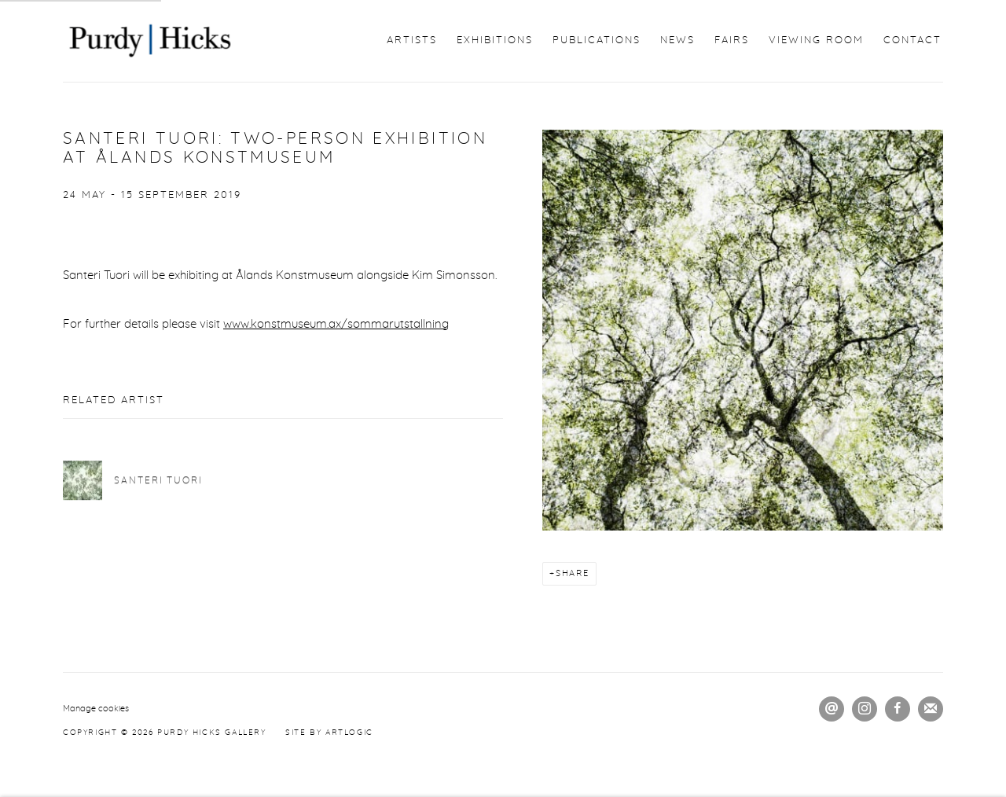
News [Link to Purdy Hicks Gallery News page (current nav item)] (677, 40)
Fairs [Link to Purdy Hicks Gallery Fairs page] (731, 40)
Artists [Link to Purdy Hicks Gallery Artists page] (412, 40)
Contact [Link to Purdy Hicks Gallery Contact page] (912, 40)
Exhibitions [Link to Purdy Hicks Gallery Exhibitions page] (495, 40)
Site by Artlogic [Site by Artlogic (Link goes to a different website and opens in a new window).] (329, 732)
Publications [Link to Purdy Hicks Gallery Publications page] (597, 40)
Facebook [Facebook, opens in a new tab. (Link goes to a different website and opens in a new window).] (897, 709)
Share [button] (572, 573)
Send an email (831, 709)
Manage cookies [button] (96, 708)
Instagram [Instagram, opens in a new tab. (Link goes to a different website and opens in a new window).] (864, 709)
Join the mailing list (930, 709)
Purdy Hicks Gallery (149, 41)
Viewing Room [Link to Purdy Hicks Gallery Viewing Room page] (816, 40)
